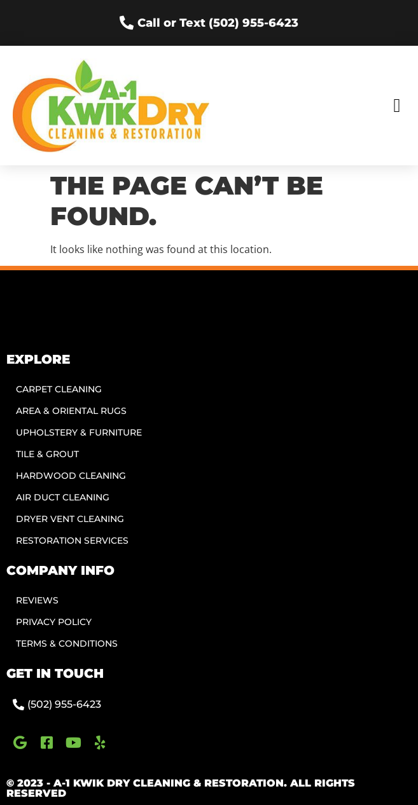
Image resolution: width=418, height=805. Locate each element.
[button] (397, 106)
